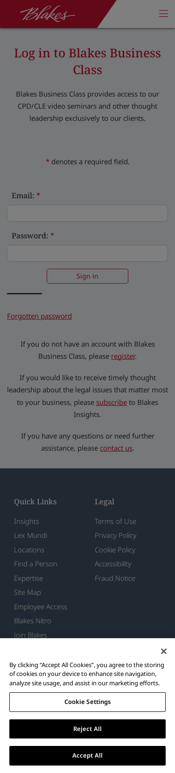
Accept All (87, 755)
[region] (87, 705)
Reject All (87, 728)
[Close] (164, 651)
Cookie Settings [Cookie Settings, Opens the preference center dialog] (87, 701)
